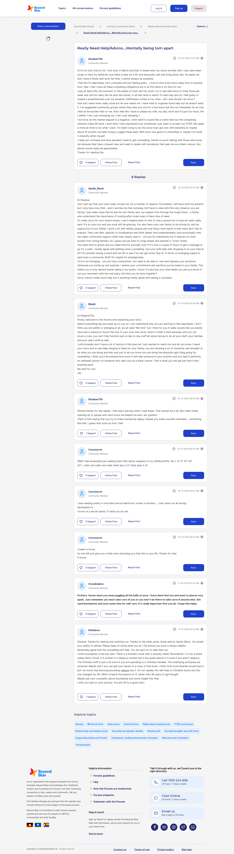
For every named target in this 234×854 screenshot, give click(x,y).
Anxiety (79, 724)
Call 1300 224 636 (175, 780)
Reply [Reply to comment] (193, 288)
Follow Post (111, 162)
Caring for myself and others (121, 26)
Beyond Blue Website (40, 772)
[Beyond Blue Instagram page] (173, 833)
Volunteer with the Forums (109, 801)
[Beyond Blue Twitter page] (183, 833)
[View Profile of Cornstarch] (95, 449)
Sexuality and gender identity (127, 731)
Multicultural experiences (156, 724)
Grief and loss (131, 724)
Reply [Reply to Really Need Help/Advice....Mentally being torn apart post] (193, 162)
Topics (62, 8)
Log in (159, 8)
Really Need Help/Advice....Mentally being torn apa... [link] (111, 32)
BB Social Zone (95, 724)
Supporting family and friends (91, 738)
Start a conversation (48, 26)
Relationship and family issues (162, 26)
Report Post (134, 162)
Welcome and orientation (175, 738)
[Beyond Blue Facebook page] (154, 833)
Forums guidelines (110, 8)
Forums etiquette (103, 795)
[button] (81, 162)
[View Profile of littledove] (94, 630)
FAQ (95, 782)
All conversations (83, 8)
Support (199, 8)
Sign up (179, 8)
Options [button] (201, 26)
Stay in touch (96, 833)
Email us (168, 811)
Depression (114, 724)
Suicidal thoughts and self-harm (181, 731)
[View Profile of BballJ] (92, 304)
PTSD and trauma (183, 724)
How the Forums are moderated (112, 788)
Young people (83, 744)
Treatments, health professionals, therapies (134, 738)
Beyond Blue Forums (40, 8)
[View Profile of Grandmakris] (96, 583)
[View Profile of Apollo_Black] (96, 188)
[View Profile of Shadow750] (95, 58)
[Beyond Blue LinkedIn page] (193, 833)
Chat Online (171, 796)
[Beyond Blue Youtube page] (164, 833)
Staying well (153, 731)
